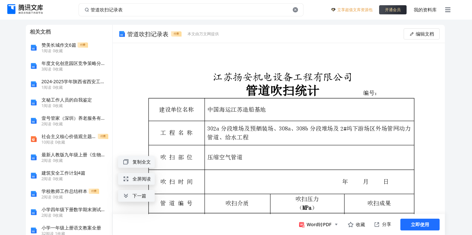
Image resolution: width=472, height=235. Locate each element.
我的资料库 (425, 10)
